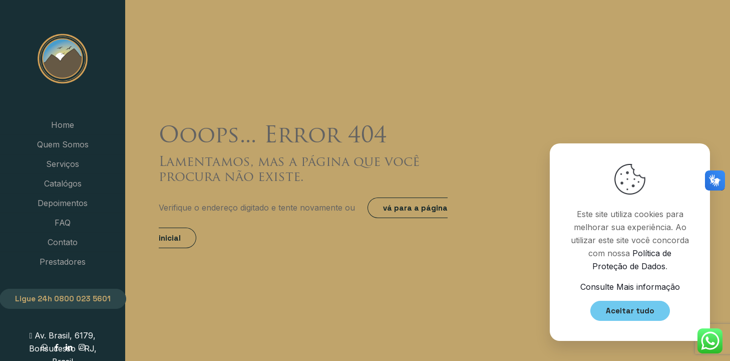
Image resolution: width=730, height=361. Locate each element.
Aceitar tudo (630, 310)
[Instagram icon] (82, 347)
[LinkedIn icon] (69, 347)
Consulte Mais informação (630, 287)
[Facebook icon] (57, 347)
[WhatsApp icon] (44, 347)
